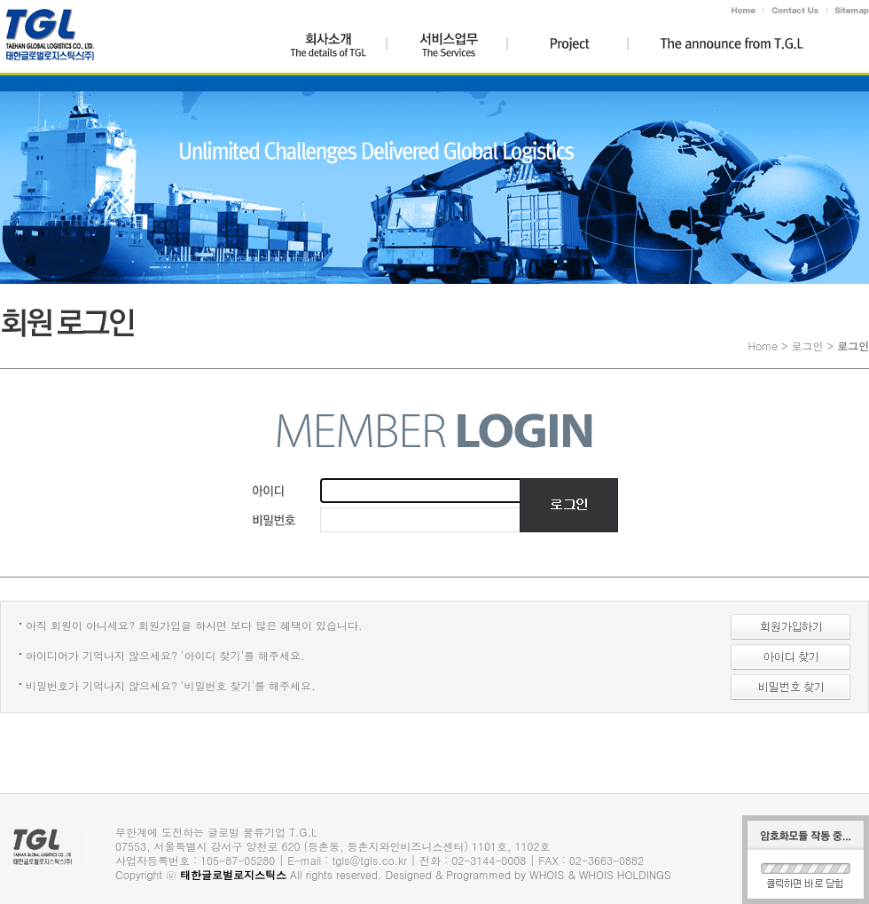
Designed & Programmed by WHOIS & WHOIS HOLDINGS (528, 874)
